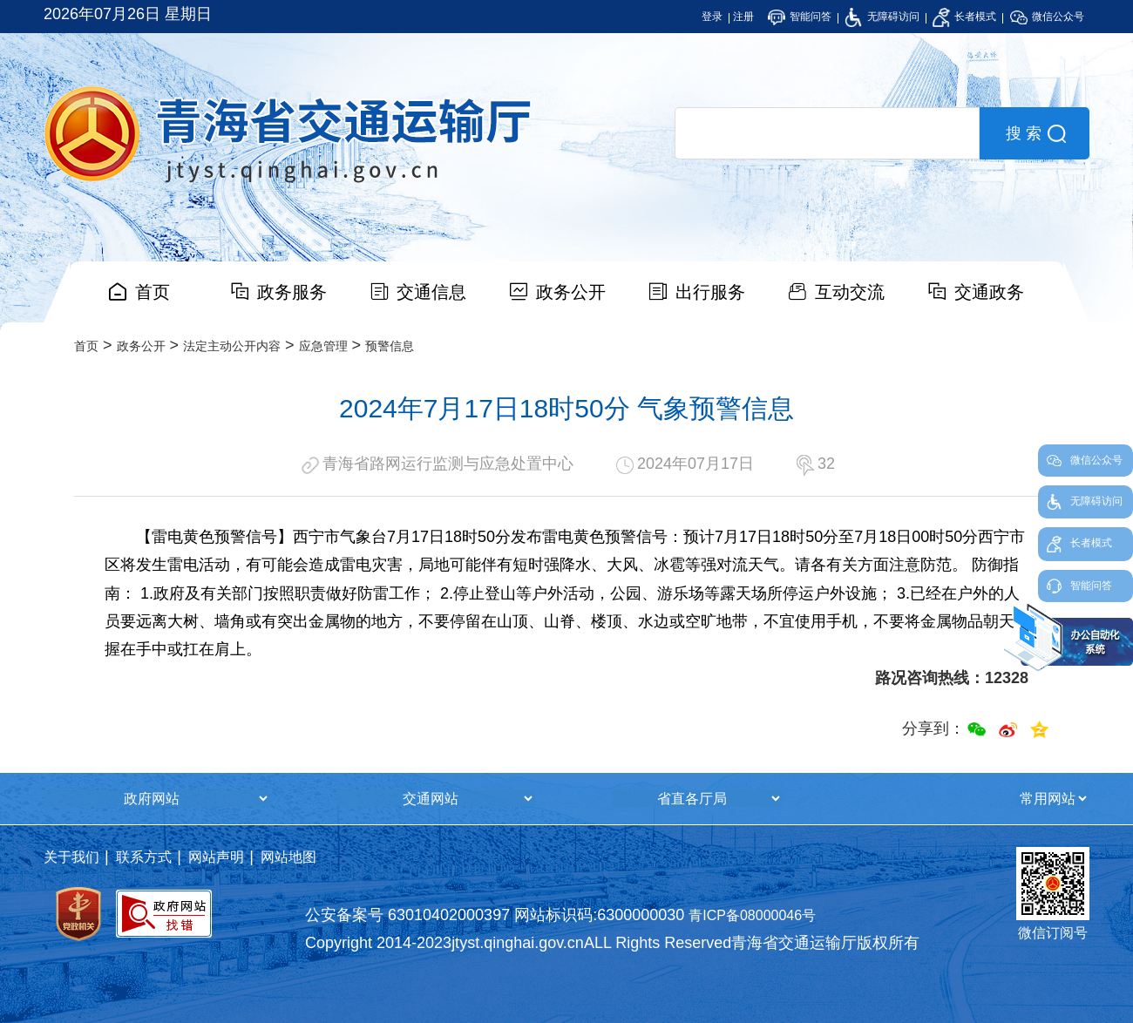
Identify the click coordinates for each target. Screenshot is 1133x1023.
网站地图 (288, 857)
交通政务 (989, 291)
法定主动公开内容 (232, 346)
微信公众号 (1047, 16)
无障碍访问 (882, 16)
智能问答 (799, 16)
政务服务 (292, 291)
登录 (712, 16)
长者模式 (964, 16)
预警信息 (389, 346)
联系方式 (144, 857)
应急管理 (323, 346)
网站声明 (216, 857)
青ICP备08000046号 (752, 915)
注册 (743, 16)
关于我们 (71, 857)
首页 (152, 291)
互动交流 (850, 291)
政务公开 (571, 291)
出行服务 (710, 291)
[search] (827, 133)
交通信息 (431, 291)
